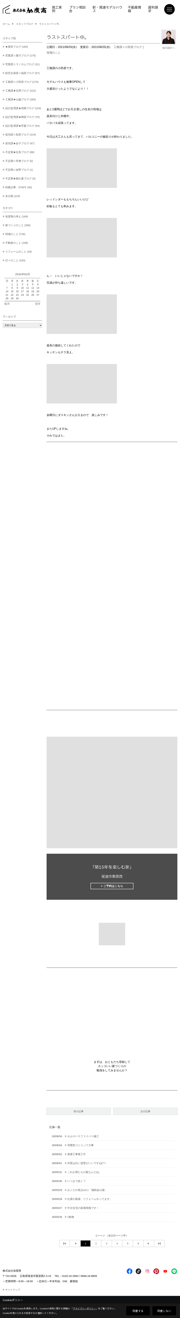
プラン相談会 (77, 9)
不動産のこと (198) (16, 242)
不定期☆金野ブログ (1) (19, 169)
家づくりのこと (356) (18, 225)
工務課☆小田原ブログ (128, 47)
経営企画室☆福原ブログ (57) (22, 73)
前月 (7, 303)
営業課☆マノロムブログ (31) (22, 64)
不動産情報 (134, 9)
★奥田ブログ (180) (16, 46)
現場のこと (54, 52)
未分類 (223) (12, 196)
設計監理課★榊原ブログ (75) (22, 116)
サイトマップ (12, 1289)
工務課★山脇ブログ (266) (20, 99)
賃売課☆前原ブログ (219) (20, 134)
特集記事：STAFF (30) (18, 187)
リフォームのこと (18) (18, 251)
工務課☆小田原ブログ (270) (21, 81)
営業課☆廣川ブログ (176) (20, 55)
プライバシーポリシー (84, 1308)
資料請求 (153, 9)
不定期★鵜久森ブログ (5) (20, 178)
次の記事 (145, 1111)
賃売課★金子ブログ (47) (19, 143)
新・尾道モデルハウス (107, 9)
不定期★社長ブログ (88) (19, 152)
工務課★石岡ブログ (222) (20, 90)
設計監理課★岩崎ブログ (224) (23, 108)
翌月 (37, 303)
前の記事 (78, 1111)
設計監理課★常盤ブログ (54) (22, 125)
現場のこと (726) (15, 233)
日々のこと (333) (15, 260)
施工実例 (57, 9)
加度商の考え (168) (16, 216)
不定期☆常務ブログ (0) (19, 160)
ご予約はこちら (113, 885)
